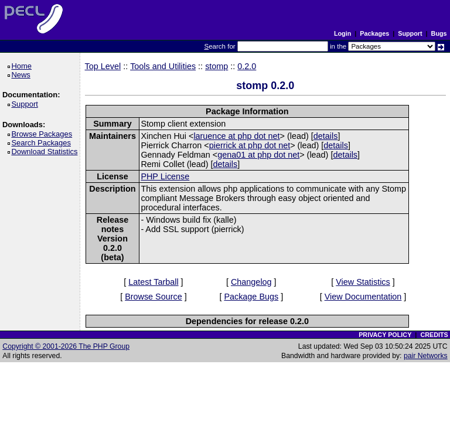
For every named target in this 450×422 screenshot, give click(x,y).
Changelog (251, 282)
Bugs (439, 33)
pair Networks (426, 356)
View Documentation (363, 296)
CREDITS (434, 334)
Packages (374, 33)
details (325, 136)
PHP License (165, 176)
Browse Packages (44, 134)
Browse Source (153, 296)
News (22, 74)
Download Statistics (46, 151)
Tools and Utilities (163, 66)
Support (410, 33)
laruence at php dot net (236, 136)
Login (342, 33)
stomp (216, 66)
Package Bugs (251, 296)
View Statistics (363, 282)
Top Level (103, 66)
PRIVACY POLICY (385, 334)
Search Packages (43, 142)
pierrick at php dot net (249, 145)
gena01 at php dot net (258, 154)
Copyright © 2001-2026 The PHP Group (65, 346)
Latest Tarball (153, 282)
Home (23, 66)
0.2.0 (246, 66)
